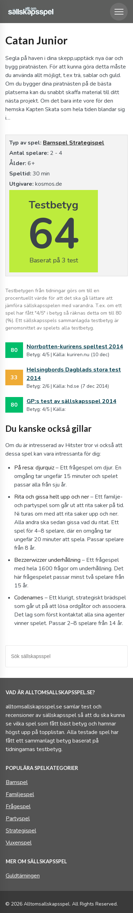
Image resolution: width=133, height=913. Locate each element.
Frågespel (18, 806)
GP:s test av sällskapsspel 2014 (71, 401)
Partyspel (18, 818)
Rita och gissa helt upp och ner (51, 497)
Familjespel (20, 794)
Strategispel (86, 143)
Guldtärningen (23, 876)
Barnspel (56, 143)
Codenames (28, 598)
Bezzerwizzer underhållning (47, 560)
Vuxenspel (19, 843)
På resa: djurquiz (34, 468)
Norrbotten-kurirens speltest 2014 (75, 346)
